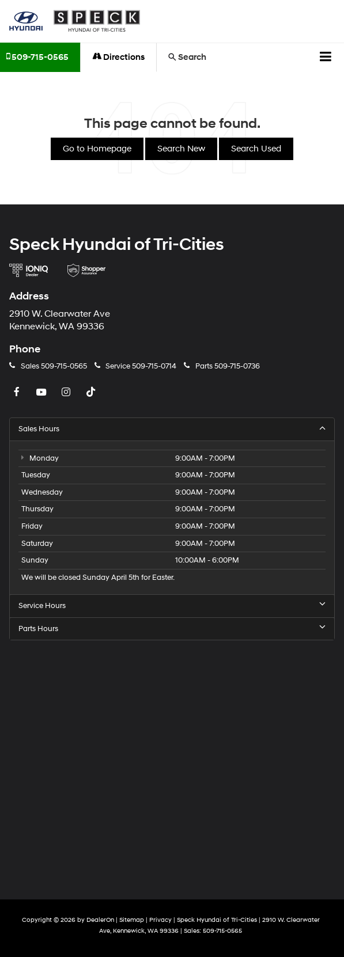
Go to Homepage (97, 148)
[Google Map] (172, 762)
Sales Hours (172, 429)
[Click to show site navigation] (326, 57)
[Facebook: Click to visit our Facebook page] (17, 392)
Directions (118, 57)
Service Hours (172, 605)
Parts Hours (172, 628)
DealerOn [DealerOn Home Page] (100, 920)
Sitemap (131, 920)
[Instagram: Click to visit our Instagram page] (67, 392)
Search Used (256, 148)
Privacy (160, 920)
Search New (181, 148)
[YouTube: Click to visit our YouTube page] (42, 392)
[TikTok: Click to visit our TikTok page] (92, 392)
